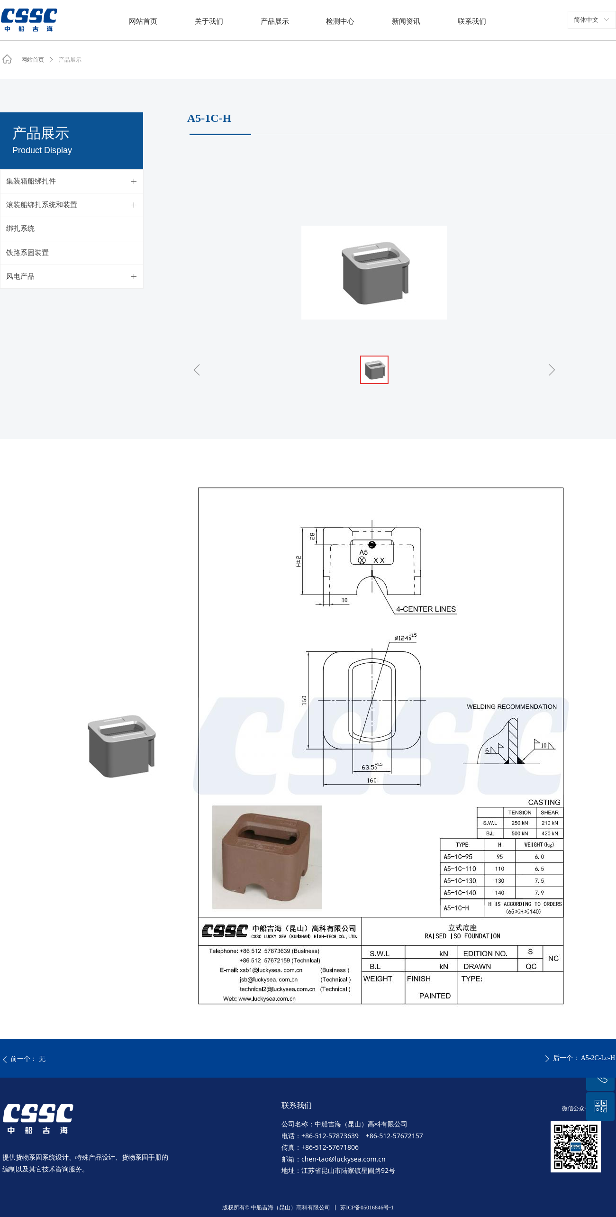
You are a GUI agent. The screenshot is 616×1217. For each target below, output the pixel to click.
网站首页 (32, 59)
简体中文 (586, 19)
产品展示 (70, 59)
